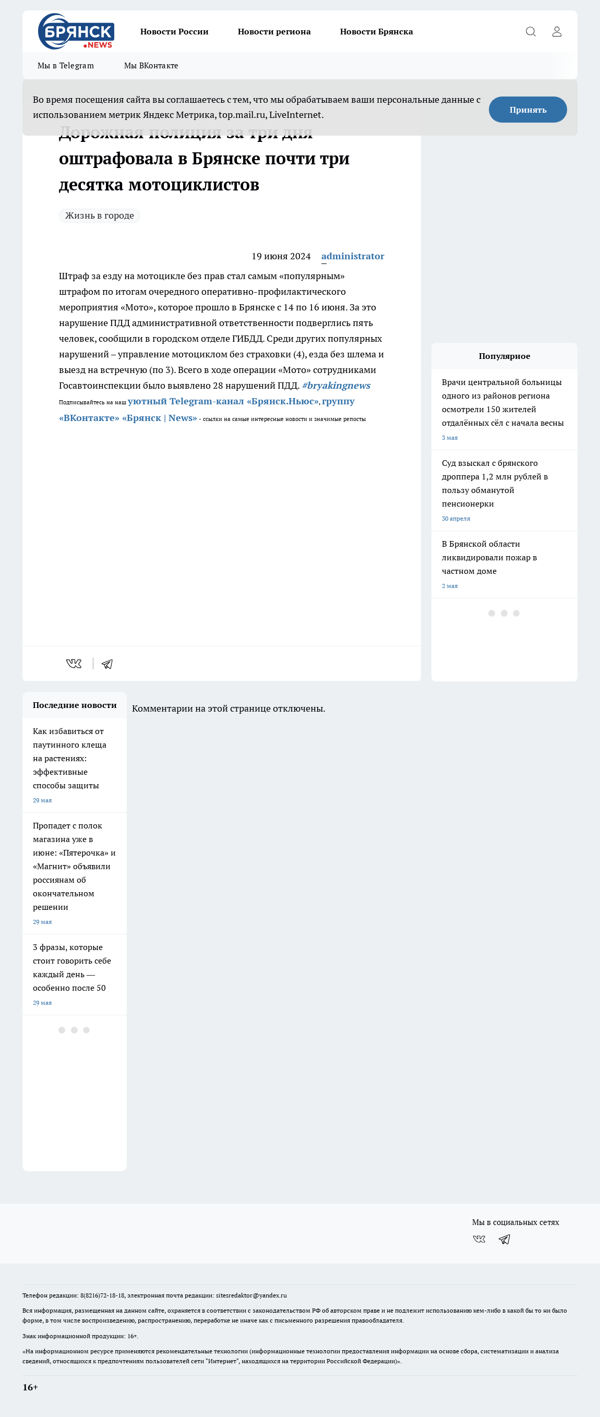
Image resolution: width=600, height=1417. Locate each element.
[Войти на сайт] (556, 31)
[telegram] (110, 663)
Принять (528, 109)
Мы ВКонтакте (151, 65)
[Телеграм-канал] (505, 1239)
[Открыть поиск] (530, 31)
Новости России (174, 31)
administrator (353, 256)
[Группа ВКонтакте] (479, 1239)
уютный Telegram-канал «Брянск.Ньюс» (223, 401)
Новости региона (274, 31)
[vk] (75, 663)
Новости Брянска (376, 31)
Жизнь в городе (99, 215)
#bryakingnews (336, 385)
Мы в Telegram (66, 65)
